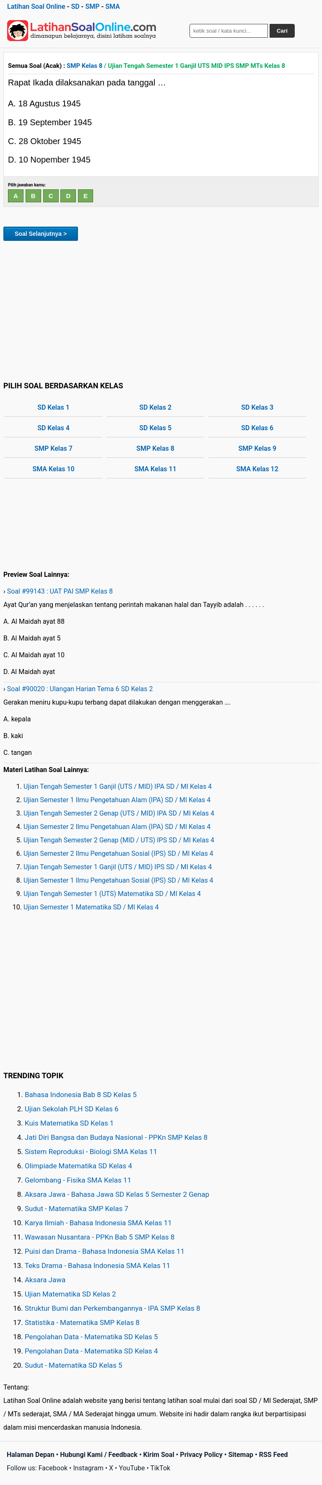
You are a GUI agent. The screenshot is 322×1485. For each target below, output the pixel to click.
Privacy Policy (201, 1455)
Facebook (53, 1468)
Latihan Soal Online (36, 6)
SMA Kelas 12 (257, 469)
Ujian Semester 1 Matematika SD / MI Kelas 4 (90, 907)
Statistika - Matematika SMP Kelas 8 (82, 1322)
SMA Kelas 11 (155, 469)
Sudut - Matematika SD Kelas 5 (73, 1365)
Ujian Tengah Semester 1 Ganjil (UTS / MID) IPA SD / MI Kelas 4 (117, 786)
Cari (282, 31)
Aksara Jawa (45, 1280)
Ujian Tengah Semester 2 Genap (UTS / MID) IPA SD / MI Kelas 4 (118, 813)
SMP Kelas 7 (53, 448)
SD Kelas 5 (155, 428)
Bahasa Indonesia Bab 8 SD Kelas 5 (81, 1094)
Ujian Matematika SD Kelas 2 (70, 1294)
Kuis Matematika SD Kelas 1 (69, 1123)
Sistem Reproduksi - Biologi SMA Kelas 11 (91, 1151)
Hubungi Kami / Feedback (99, 1455)
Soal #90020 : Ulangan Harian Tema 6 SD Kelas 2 (80, 689)
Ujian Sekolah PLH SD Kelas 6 (72, 1109)
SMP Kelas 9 (257, 448)
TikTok (161, 1468)
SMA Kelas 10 (53, 469)
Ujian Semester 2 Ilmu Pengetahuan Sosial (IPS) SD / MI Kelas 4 (118, 853)
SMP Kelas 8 (84, 66)
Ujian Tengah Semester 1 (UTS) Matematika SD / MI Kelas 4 (112, 894)
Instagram (88, 1468)
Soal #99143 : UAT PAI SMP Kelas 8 (60, 591)
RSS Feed (273, 1455)
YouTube (132, 1468)
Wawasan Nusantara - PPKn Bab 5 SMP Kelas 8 (99, 1237)
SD (75, 6)
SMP (92, 6)
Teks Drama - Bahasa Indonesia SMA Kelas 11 (97, 1265)
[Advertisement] (161, 309)
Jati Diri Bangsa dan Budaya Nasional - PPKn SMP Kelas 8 (116, 1137)
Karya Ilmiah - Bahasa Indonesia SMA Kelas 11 (98, 1223)
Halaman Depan (31, 1455)
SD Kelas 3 (257, 407)
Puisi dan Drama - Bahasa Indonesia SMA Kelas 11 (104, 1251)
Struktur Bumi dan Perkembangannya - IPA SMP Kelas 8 (112, 1308)
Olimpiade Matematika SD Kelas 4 (78, 1166)
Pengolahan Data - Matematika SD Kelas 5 (91, 1337)
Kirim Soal (158, 1455)
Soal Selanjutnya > (41, 233)
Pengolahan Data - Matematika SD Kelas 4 (91, 1351)
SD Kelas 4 (53, 428)
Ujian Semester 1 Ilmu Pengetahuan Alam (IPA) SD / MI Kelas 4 (116, 800)
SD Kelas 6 (257, 428)
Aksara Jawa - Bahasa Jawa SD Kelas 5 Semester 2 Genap (117, 1194)
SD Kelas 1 (53, 407)
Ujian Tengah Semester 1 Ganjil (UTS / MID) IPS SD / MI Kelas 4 (117, 867)
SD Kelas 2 (155, 407)
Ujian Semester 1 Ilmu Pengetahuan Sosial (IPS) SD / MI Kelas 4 (118, 880)
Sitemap (240, 1455)
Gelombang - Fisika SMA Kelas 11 (78, 1180)
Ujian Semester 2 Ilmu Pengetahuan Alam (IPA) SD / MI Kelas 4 (116, 827)
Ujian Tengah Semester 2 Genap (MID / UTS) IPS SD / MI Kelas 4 (118, 840)
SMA (112, 6)
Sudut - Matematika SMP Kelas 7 (76, 1208)
